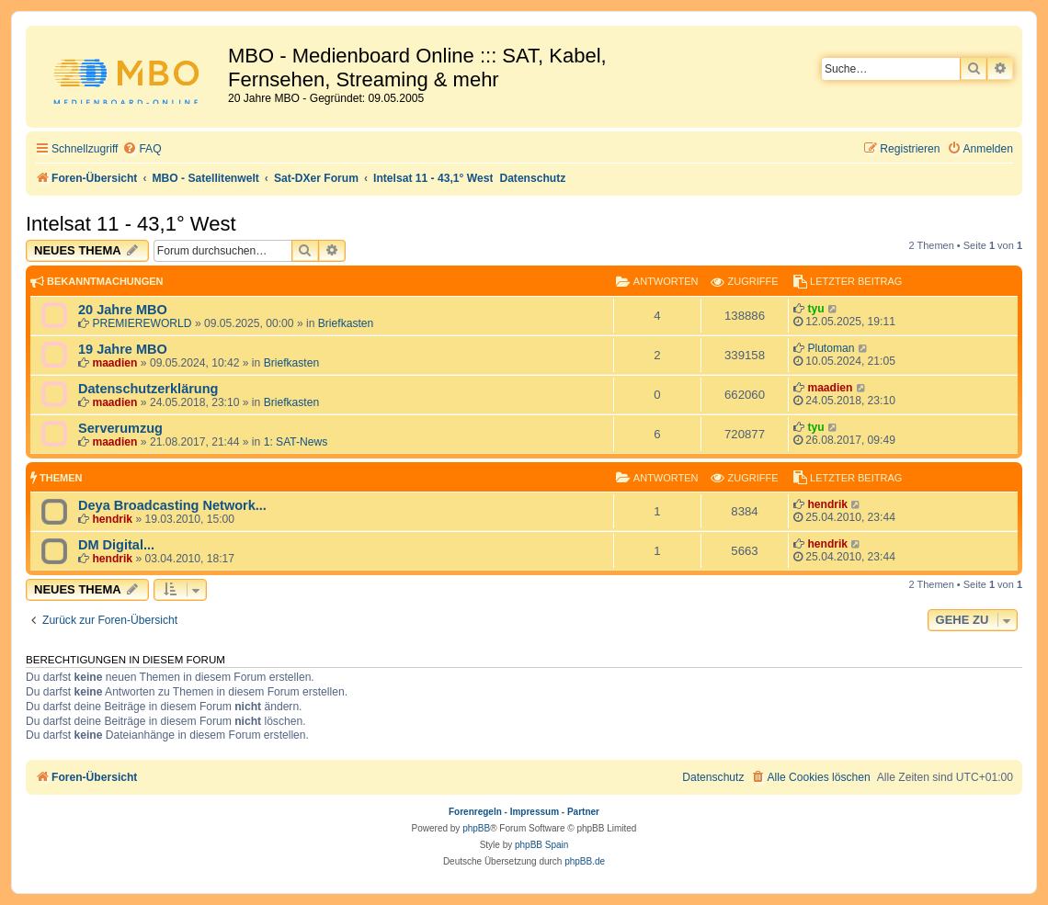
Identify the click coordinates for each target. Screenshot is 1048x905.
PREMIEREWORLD (141, 323)
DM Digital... (116, 544)
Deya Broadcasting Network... (172, 505)
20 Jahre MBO (122, 309)
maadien (114, 362)
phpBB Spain (541, 845)
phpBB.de (584, 861)
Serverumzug (120, 428)
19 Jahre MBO (122, 349)
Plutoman (830, 348)
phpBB (476, 828)
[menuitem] (141, 149)
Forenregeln (475, 812)
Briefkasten (346, 323)
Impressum (534, 812)
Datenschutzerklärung (148, 388)
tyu (815, 308)
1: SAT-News (296, 442)
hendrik (112, 519)
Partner (583, 812)
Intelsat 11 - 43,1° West (131, 223)
